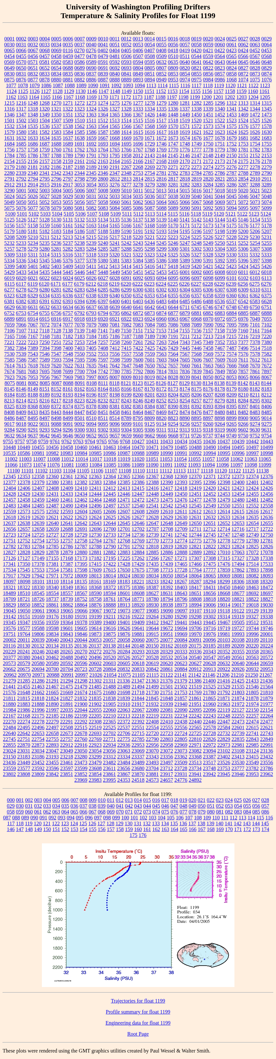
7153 (161, 330)
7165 (9, 336)
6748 (231, 307)
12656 (9, 529)
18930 (152, 605)
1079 (34, 85)
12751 (9, 540)
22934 (109, 745)
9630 (255, 430)
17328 (252, 558)
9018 (21, 424)
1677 (208, 138)
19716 (209, 628)
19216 (123, 616)
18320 (266, 581)
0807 (161, 68)
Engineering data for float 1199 (138, 1023)
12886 (166, 552)
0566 (243, 56)
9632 (9, 435)
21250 (251, 675)
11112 (166, 470)
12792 (138, 546)
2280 (9, 173)
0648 (266, 62)
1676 (196, 138)
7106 (10, 330)
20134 (52, 645)
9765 (101, 441)
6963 (173, 319)
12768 (123, 540)
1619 (185, 132)
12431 (52, 494)
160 (138, 829)
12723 (9, 535)
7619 (44, 365)
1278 (149, 103)
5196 (196, 231)
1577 (255, 126)
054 (238, 806)
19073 (124, 610)
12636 (266, 517)
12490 (66, 505)
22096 (209, 710)
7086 (173, 324)
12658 (37, 529)
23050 (80, 751)
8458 (114, 412)
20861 (166, 669)
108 (198, 817)
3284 (208, 184)
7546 (44, 354)
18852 (37, 605)
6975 (231, 319)
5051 (33, 202)
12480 (238, 500)
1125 (23, 91)
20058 (123, 640)
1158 (230, 91)
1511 (91, 120)
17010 (223, 552)
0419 (185, 50)
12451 (195, 494)
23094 (209, 751)
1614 (126, 132)
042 (129, 806)
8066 (255, 377)
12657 (23, 529)
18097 (9, 581)
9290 (21, 430)
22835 (238, 739)
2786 (220, 173)
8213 (9, 400)
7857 (243, 371)
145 (265, 823)
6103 (255, 278)
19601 (66, 628)
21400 (209, 681)
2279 (266, 167)
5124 (265, 214)
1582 (44, 132)
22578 (209, 727)
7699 (68, 371)
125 (83, 823)
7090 (208, 324)
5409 (68, 266)
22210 (109, 716)
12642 (80, 523)
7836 (185, 371)
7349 (208, 342)
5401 (33, 266)
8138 (219, 383)
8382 (126, 406)
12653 (238, 523)
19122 (237, 610)
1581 (33, 132)
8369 (44, 406)
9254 (173, 424)
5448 (103, 272)
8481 (231, 412)
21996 (37, 710)
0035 (68, 44)
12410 (80, 488)
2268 (138, 167)
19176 (52, 616)
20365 (266, 651)
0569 (9, 62)
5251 (231, 243)
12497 (109, 505)
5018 (220, 190)
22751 (23, 739)
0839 (103, 74)
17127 (23, 558)
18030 (138, 575)
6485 (185, 301)
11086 (124, 465)
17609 (95, 570)
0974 (185, 79)
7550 (79, 354)
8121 (126, 383)
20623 (180, 663)
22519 (95, 727)
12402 (266, 482)
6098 (208, 278)
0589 (91, 62)
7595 (79, 360)
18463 (252, 587)
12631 (195, 517)
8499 (68, 418)
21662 (37, 692)
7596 (91, 360)
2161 (79, 161)
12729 (80, 535)
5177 (255, 225)
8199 (126, 395)
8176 (208, 389)
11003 (25, 459)
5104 (57, 214)
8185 (21, 395)
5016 (196, 190)
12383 (95, 482)
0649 (9, 68)
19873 (95, 634)
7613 (266, 360)
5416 (149, 266)
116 (269, 817)
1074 (243, 79)
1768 (149, 149)
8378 (91, 406)
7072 (44, 324)
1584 (68, 132)
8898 (220, 418)
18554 (52, 593)
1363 (91, 114)
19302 (209, 616)
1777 (196, 149)
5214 (79, 237)
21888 (37, 704)
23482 (109, 762)
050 (202, 806)
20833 (138, 669)
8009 (126, 377)
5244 (149, 243)
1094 (139, 85)
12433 (66, 494)
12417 (166, 488)
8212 (266, 395)
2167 (149, 161)
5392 (220, 260)
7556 (114, 354)
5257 (9, 249)
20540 (195, 657)
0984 (208, 79)
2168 (161, 161)
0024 (220, 39)
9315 (196, 430)
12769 (138, 540)
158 (120, 829)
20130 (23, 645)
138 (201, 823)
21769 (195, 692)
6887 (255, 313)
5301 (185, 249)
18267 (180, 581)
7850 (231, 371)
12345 (9, 476)
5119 (207, 214)
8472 (173, 412)
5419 (185, 266)
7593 (56, 360)
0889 (126, 79)
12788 (95, 546)
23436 (9, 762)
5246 (173, 243)
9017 (9, 424)
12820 (180, 546)
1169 (91, 97)
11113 (179, 470)
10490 (209, 447)
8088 (68, 383)
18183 (123, 581)
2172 (208, 161)
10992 (195, 453)
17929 (23, 575)
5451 (138, 272)
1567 (138, 126)
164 (174, 829)
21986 (23, 710)
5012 (149, 190)
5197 (208, 231)
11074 (39, 465)
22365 (109, 721)
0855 (196, 74)
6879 (185, 313)
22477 (266, 721)
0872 (243, 74)
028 (265, 800)
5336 (21, 260)
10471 (152, 447)
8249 (149, 400)
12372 (223, 476)
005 (56, 800)
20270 (80, 651)
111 (225, 817)
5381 (114, 260)
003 (38, 800)
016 (156, 800)
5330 (231, 254)
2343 (68, 173)
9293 (44, 430)
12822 (209, 546)
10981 (37, 453)
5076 (21, 208)
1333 (138, 109)
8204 (173, 395)
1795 (114, 155)
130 (128, 823)
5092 (208, 208)
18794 (166, 599)
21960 (209, 704)
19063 (52, 610)
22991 (266, 745)
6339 (103, 295)
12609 (152, 511)
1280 (173, 103)
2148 (208, 155)
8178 (220, 389)
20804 (109, 669)
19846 (80, 634)
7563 (161, 354)
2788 (243, 173)
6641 (138, 307)
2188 (79, 167)
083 (238, 812)
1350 (56, 114)
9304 (126, 430)
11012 (67, 459)
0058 (196, 44)
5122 (242, 214)
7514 (255, 348)
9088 (56, 424)
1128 (57, 91)
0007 (79, 39)
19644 (152, 628)
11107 (111, 470)
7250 (44, 342)
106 (179, 817)
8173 (173, 389)
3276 (114, 184)
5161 (68, 225)
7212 (196, 336)
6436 (149, 301)
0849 (138, 74)
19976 (209, 634)
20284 (123, 651)
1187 (149, 97)
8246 (138, 400)
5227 (220, 237)
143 (247, 823)
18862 (66, 605)
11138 (262, 470)
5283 (79, 249)
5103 (45, 214)
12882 (109, 552)
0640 (185, 62)
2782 (173, 173)
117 (11, 823)
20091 (195, 640)
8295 (255, 400)
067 (92, 812)
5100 (10, 214)
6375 (266, 295)
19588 (37, 628)
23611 (109, 768)
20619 (152, 663)
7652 (161, 365)
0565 (231, 56)
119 (28, 823)
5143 (208, 219)
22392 (138, 721)
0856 (208, 74)
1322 (68, 109)
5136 (126, 219)
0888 (114, 79)
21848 (166, 698)
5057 (91, 202)
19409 (138, 622)
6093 (149, 278)
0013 (138, 39)
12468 (109, 500)
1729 (149, 144)
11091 (166, 465)
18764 (123, 599)
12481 (252, 500)
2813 (126, 179)
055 (247, 806)
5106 (80, 214)
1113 (151, 85)
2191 (114, 167)
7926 (21, 377)
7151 (137, 330)
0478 (91, 56)
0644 (231, 62)
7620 (56, 365)
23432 (266, 756)
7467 (220, 348)
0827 (243, 68)
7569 (208, 354)
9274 (255, 424)
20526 (123, 657)
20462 (52, 657)
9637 (33, 435)
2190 (103, 167)
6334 (44, 295)
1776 (185, 149)
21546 (252, 686)
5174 (220, 225)
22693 (95, 733)
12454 (238, 494)
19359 (52, 622)
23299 (95, 756)
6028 (114, 278)
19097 (181, 610)
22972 (209, 745)
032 (38, 806)
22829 (223, 739)
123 (65, 823)
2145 (173, 155)
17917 (9, 575)
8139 (231, 383)
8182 (255, 389)
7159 (231, 330)
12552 (252, 505)
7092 (220, 324)
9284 (9, 430)
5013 (161, 190)
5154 (255, 219)
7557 (126, 354)
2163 (103, 161)
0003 (33, 39)
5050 (21, 202)
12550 (223, 505)
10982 (52, 453)
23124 (252, 751)
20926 (238, 669)
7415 (126, 348)
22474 (252, 721)
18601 (123, 593)
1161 (264, 91)
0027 (243, 39)
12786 (66, 546)
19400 (109, 622)
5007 (91, 190)
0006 (68, 39)
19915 (152, 634)
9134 (161, 424)
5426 (266, 266)
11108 (125, 470)
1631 (9, 138)
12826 (266, 546)
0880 (56, 79)
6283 (79, 289)
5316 (68, 254)
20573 (9, 663)
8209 (231, 395)
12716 (238, 529)
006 (65, 800)
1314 (255, 103)
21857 (180, 698)
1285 (208, 103)
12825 (252, 546)
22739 (238, 733)
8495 (33, 418)
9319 (220, 430)
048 (183, 806)
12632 (209, 517)
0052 (126, 44)
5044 (220, 196)
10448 (9, 447)
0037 (79, 44)
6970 (208, 319)
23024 (9, 751)
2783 (185, 173)
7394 (44, 348)
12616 (252, 511)
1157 (218, 91)
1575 (231, 126)
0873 (255, 74)
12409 (66, 488)
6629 (9, 307)
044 (147, 806)
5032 (103, 196)
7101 (255, 324)
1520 (196, 120)
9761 (55, 441)
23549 (252, 762)
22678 (80, 733)
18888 (109, 605)
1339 (208, 109)
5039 (185, 196)
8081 (21, 383)
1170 (103, 97)
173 (256, 829)
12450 (180, 494)
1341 (231, 109)
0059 (208, 44)
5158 (33, 225)
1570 (173, 126)
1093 (128, 85)
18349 (66, 587)
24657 (166, 780)
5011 (138, 190)
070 (120, 812)
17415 (95, 564)
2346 (103, 173)
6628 (266, 301)
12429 (23, 494)
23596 (52, 768)
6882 (208, 313)
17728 (180, 570)
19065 (66, 610)
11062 (236, 459)
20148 (138, 645)
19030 (266, 605)
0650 (21, 68)
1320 (44, 109)
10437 (223, 441)
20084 (180, 640)
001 (20, 800)
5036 (149, 196)
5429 (9, 272)
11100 (13, 470)
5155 (266, 219)
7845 (208, 371)
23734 (195, 768)
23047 (52, 751)
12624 (95, 517)
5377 (79, 260)
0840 (114, 74)
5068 (208, 202)
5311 (33, 254)
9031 (44, 424)
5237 (68, 243)
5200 (243, 231)
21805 (252, 692)
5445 (68, 272)
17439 (166, 564)
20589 (52, 663)
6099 (220, 278)
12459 (37, 500)
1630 (266, 132)
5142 (196, 219)
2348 (126, 173)
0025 (231, 39)
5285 (103, 249)
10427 (138, 441)
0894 (149, 79)
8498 (56, 418)
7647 (126, 365)
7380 (266, 342)
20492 (80, 657)
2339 (21, 173)
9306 (149, 430)
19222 (138, 616)
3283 (196, 184)
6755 (44, 313)
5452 (149, 272)
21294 (66, 681)
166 (192, 829)
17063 (238, 552)
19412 (152, 622)
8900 (243, 418)
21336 (123, 681)
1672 (161, 138)
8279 (220, 400)
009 (92, 800)
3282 (185, 184)
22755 (52, 739)
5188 (103, 231)
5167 (138, 225)
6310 (255, 289)
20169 (180, 645)
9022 (33, 424)
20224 (266, 645)
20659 (266, 663)
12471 (123, 500)
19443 (195, 622)
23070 (152, 751)
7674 (9, 371)
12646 (138, 523)
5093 (220, 208)
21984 (9, 710)
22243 (209, 716)
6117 (21, 284)
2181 (33, 167)
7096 (243, 324)
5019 (231, 190)
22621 (266, 727)
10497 (252, 447)
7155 (184, 330)
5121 (230, 214)
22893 (52, 745)
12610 (166, 511)
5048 (266, 196)
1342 (243, 109)
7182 (68, 336)
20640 (238, 663)
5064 (161, 202)
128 (110, 823)
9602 (243, 430)
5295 (138, 249)
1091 (104, 85)
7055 (266, 319)
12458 (23, 500)
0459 (68, 56)
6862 (126, 313)
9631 (266, 430)
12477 (195, 500)
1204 (253, 97)
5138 (149, 219)
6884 (231, 313)
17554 (52, 570)
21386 (195, 681)
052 (220, 806)
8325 (9, 406)
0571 (33, 62)
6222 (137, 284)
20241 (23, 651)
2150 (231, 155)
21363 (152, 681)
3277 (126, 184)
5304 (220, 249)
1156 (207, 91)
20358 (252, 651)
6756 (56, 313)
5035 (138, 196)
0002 (21, 39)
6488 (208, 301)
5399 (9, 266)
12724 (23, 535)
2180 (21, 167)
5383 (126, 260)
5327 (196, 254)
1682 (255, 138)
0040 (91, 44)
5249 (208, 243)
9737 (208, 435)
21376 (166, 681)
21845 (152, 698)
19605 (80, 628)
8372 (56, 406)
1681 (243, 138)
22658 (52, 733)
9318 (208, 430)
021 (202, 800)
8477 (208, 412)
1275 (114, 103)
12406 (23, 488)
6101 (231, 278)
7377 (243, 342)
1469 (243, 114)
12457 (9, 500)
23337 (138, 756)
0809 (173, 68)
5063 (149, 202)
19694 (180, 628)
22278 (37, 721)
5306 (243, 249)
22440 (195, 721)
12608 (138, 511)
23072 (166, 751)
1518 (173, 120)
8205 (185, 395)
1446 (161, 114)
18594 (109, 593)
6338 (91, 295)
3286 (231, 184)
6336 (68, 295)
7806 (149, 371)
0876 (21, 79)
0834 (56, 74)
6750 (255, 307)
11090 (152, 465)
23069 (138, 751)
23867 (123, 774)
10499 (266, 447)
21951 (195, 704)
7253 (79, 342)
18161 (94, 581)
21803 (238, 692)
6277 (9, 289)
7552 (91, 354)
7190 (161, 336)
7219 (255, 336)
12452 (209, 494)
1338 (196, 109)
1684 (9, 144)
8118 (114, 383)
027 (256, 800)
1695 (126, 144)
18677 (238, 593)
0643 (220, 62)
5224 (185, 237)
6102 (243, 278)
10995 (223, 453)
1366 (126, 114)
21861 (195, 698)
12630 (180, 517)
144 (256, 823)
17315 (223, 558)
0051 (114, 44)
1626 (255, 132)
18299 (223, 581)
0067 (33, 50)
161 (147, 829)
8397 (243, 406)
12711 (195, 529)
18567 (80, 593)
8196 (91, 395)
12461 (66, 500)
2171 (196, 161)
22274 (23, 721)
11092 (180, 465)
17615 (109, 570)
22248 (223, 716)
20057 (109, 640)
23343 (152, 756)
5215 (91, 237)
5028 (56, 196)
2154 (9, 161)
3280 (161, 184)
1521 (208, 120)
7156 (196, 330)
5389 (185, 260)
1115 (174, 85)
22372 (123, 721)
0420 (196, 50)
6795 (114, 313)
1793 (103, 155)
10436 (209, 441)
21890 (52, 704)
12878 (52, 552)
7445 (185, 348)
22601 (238, 727)
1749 (196, 144)
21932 (152, 704)
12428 (9, 494)
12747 (223, 535)
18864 (80, 605)
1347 (21, 114)
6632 (44, 307)
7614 (9, 365)
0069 (56, 50)
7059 (9, 324)
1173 (137, 97)
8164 (103, 389)
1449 (185, 114)
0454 (9, 56)
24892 (195, 780)
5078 (44, 208)
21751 (166, 692)
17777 (209, 570)
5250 (220, 243)
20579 (23, 663)
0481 (114, 56)
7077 (68, 324)
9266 (243, 424)
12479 (223, 500)
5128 (44, 219)
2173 (220, 161)
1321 (56, 109)
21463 (37, 686)
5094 (231, 208)
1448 (173, 114)
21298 (80, 681)
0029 (266, 39)
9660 (138, 435)
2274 (208, 167)
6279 (33, 289)
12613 (209, 511)
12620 (37, 517)
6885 (243, 313)
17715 (166, 570)
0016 (173, 39)
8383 (138, 406)
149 (38, 829)
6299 (126, 289)
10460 (80, 447)
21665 (52, 692)
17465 (180, 564)
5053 (56, 202)
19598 (52, 628)
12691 (80, 529)
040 (111, 806)
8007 (114, 377)
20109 (252, 640)
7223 (33, 342)
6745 (196, 307)
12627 (138, 517)
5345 (44, 260)
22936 (123, 745)
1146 (92, 91)
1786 (33, 155)
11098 (251, 465)
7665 (220, 365)
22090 (180, 710)
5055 (68, 202)
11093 (194, 465)
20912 (195, 669)
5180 (21, 231)
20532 (166, 657)
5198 (220, 231)
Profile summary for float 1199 (138, 1012)
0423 (231, 50)
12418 (180, 488)
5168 (149, 225)
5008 (103, 190)
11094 (208, 465)
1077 (11, 85)
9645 (56, 435)
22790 (152, 739)
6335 (56, 295)
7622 (68, 365)
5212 (56, 237)
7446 (196, 348)
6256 (243, 284)
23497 (166, 762)
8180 (243, 389)
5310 (21, 254)
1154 (184, 91)
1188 (160, 97)
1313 (243, 103)
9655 (103, 435)
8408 (9, 412)
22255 (238, 716)
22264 (266, 716)
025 (238, 800)
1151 (149, 91)
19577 (23, 628)
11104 (69, 470)
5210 (33, 237)
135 (174, 823)
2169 (173, 161)
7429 (173, 348)
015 (147, 800)
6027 (103, 278)
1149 (126, 91)
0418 (173, 50)
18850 (23, 605)
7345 (196, 342)
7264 (173, 342)
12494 (80, 505)
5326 (185, 254)
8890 (185, 418)
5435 (44, 272)
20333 (180, 651)
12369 (180, 476)
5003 (44, 190)
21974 (252, 704)
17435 (152, 564)
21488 (109, 686)
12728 (66, 535)
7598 (114, 360)
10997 (252, 453)
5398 (266, 260)
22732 (223, 733)
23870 (138, 774)
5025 (21, 196)
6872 (138, 313)
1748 (185, 144)
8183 (266, 389)
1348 (33, 114)
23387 (209, 756)
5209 (21, 237)
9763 (78, 441)
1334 (149, 109)
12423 (238, 488)
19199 (95, 616)
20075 (152, 640)
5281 (56, 249)
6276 (266, 284)
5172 (196, 225)
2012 (138, 155)
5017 (208, 190)
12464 (95, 500)
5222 (161, 237)
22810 (195, 739)
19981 (223, 634)
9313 (185, 430)
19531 (266, 622)
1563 (91, 126)
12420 (209, 488)
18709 (9, 599)
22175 (37, 716)
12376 (266, 476)
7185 (103, 336)
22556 (180, 727)
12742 (180, 535)
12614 (223, 511)
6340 (114, 295)
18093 (266, 575)
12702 (138, 529)
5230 (255, 237)
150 (47, 829)
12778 (223, 540)
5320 (114, 254)
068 (102, 812)
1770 (173, 149)
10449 (23, 447)
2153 (266, 155)
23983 (95, 780)
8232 (103, 400)
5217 (114, 237)
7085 (161, 324)
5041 (208, 196)
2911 (266, 179)
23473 (80, 762)
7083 (138, 324)
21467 (52, 686)
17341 (9, 564)
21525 (209, 686)
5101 (22, 214)
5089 (173, 208)
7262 (149, 342)
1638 (79, 138)
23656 (123, 768)
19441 (180, 622)
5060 (114, 202)
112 (233, 817)
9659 (126, 435)
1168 (80, 97)
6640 (126, 307)
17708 (152, 570)
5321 (126, 254)
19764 (23, 634)
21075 (124, 675)
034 (56, 806)
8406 (266, 406)
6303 (173, 289)
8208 (220, 395)
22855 (9, 745)
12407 (37, 488)
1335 (161, 109)
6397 (103, 301)
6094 (161, 278)
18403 (180, 587)
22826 (209, 739)
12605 (95, 511)
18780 (152, 599)
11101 (27, 470)
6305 (196, 289)
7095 (231, 324)
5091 (196, 208)
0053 (138, 44)
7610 (231, 360)
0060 (220, 44)
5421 (208, 266)
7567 (185, 354)
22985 (252, 745)
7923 (9, 377)
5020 (243, 190)
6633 (56, 307)
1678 (220, 138)
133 (156, 823)
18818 (209, 599)
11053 (166, 459)
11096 (222, 465)
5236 (56, 243)
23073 (180, 751)
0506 (126, 56)
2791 (9, 179)
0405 (126, 50)
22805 (180, 739)
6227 (196, 284)
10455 (37, 447)
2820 (208, 179)
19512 (252, 622)
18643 (180, 593)
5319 (103, 254)
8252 (161, 400)
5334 (9, 260)
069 (111, 812)
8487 (21, 418)
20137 (95, 645)
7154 (173, 330)
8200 (138, 395)
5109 (115, 214)
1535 (33, 126)
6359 (220, 295)
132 (147, 823)
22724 (180, 733)
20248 (52, 651)
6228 (208, 284)
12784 (37, 546)
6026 (91, 278)
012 (120, 800)
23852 (80, 774)
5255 (266, 243)
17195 (109, 558)
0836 (79, 74)
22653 (37, 733)
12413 (123, 488)
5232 (9, 243)
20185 (209, 645)
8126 (161, 383)
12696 (95, 529)
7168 (44, 336)
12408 (52, 488)
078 (192, 812)
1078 (23, 85)
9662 (149, 435)
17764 (195, 570)
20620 (166, 663)
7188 (138, 336)
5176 (243, 225)
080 (211, 812)
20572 (266, 657)
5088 (161, 208)
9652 (91, 435)
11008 (53, 459)
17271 (180, 558)
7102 (266, 324)
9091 (68, 424)
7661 (196, 365)
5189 (114, 231)
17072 (252, 552)
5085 (126, 208)
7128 (56, 330)
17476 (223, 564)
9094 (91, 424)
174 (265, 829)
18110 (52, 581)
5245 (161, 243)
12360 (52, 476)
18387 (152, 587)
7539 (21, 354)
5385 (149, 260)
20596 (80, 663)
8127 (173, 383)
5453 (161, 272)
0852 (161, 74)
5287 (114, 249)
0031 (21, 44)
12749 (252, 535)
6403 (138, 301)
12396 (209, 482)
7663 (208, 365)
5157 (21, 225)
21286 (37, 681)
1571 (185, 126)
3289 (266, 184)
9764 (90, 441)
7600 (138, 360)
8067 (266, 377)
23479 (95, 762)
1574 (220, 126)
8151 (44, 389)
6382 (21, 301)
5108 (104, 214)
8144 (266, 383)
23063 (123, 751)
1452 (220, 114)
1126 (35, 91)
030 (20, 806)
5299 (161, 249)
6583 (255, 301)
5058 (103, 202)
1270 (56, 103)
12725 (37, 535)
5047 (255, 196)
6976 (243, 319)
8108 (91, 383)
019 (183, 800)
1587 (103, 132)
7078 (79, 324)
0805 (149, 68)
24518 (138, 780)
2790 (266, 173)
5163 (91, 225)
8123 (137, 383)
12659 (52, 529)
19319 (238, 616)
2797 (68, 179)
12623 (80, 517)
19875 (109, 634)
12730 (95, 535)
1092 (116, 85)
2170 (185, 161)
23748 (209, 768)
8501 (79, 418)
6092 (138, 278)
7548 (68, 354)
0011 (114, 39)
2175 (243, 161)
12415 (138, 488)
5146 (243, 219)
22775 (123, 739)
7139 (79, 330)
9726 (196, 435)
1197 (172, 97)
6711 (185, 307)
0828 (255, 68)
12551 (238, 505)
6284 (91, 289)
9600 (231, 430)
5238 (79, 243)
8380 (103, 406)
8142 (243, 383)
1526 (266, 120)
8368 (33, 406)
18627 (152, 593)
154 (83, 829)
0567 (255, 56)
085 (256, 812)
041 (120, 806)
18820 (223, 599)
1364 (103, 114)
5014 (173, 190)
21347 (138, 681)
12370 (195, 476)
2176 (255, 161)
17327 (238, 558)
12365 (123, 476)
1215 (9, 103)
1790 (79, 155)
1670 (138, 138)
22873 (37, 745)
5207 (266, 231)
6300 (138, 289)
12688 (66, 529)
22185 (52, 716)
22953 (138, 745)
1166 (57, 97)
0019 (196, 39)
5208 (9, 237)
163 (165, 829)
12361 (66, 476)
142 (238, 823)
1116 (185, 85)
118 (19, 823)
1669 (126, 138)
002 (29, 800)
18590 (95, 593)
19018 (252, 605)
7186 (114, 336)
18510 (23, 593)
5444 (56, 272)
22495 (23, 727)
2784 (196, 173)
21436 (266, 681)
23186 (37, 756)
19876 (123, 634)
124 (74, 823)
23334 (123, 756)
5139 (161, 219)
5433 (21, 272)
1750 (208, 144)
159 (129, 829)
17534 (9, 570)
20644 (252, 663)
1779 (220, 149)
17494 (238, 564)
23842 (52, 774)
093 (61, 817)
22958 (166, 745)
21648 (23, 692)
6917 (68, 319)
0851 (149, 74)
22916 (80, 745)
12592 (52, 511)
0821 (196, 68)
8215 (33, 400)
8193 (68, 395)
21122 (166, 675)
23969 (80, 780)
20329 (166, 651)
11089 (138, 465)
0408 (161, 50)
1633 (33, 138)
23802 (9, 774)
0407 (149, 50)
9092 (79, 424)
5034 (126, 196)
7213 (208, 336)
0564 (220, 56)
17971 (52, 575)
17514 (252, 564)
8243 (126, 400)
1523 (231, 120)
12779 (238, 540)
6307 (220, 289)
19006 (209, 605)
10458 (66, 447)
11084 (95, 465)
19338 (266, 616)
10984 (80, 453)
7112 (33, 330)
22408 (152, 721)
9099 (126, 424)
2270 (161, 167)
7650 (149, 365)
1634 (44, 138)
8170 (149, 389)
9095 (103, 424)
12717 (252, 529)
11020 (138, 459)
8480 (220, 412)
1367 (138, 114)
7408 (103, 348)
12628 (152, 517)
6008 (220, 272)
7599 (126, 360)
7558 (138, 354)
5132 (79, 219)
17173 (80, 558)
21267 (265, 675)
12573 (23, 511)
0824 (231, 68)
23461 (66, 762)
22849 (266, 739)
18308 (251, 581)
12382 (80, 482)
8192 (56, 395)
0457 (44, 56)
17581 (66, 570)
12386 (138, 482)
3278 (138, 184)
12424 (252, 488)
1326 (103, 109)
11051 (152, 459)
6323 (9, 295)
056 (256, 806)
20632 (223, 663)
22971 (195, 745)
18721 (23, 599)
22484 (9, 727)
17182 (95, 558)
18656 (209, 593)
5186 (79, 231)
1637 (68, 138)
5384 (138, 260)
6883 (220, 313)
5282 (68, 249)
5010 (126, 190)
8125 (149, 383)
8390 (173, 406)
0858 (231, 74)
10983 (66, 453)
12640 (52, 523)
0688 (68, 68)
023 (220, 800)
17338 (266, 558)
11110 (138, 470)
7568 (196, 354)
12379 (37, 482)
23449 (23, 762)
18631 (166, 593)
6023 (56, 278)
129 (119, 823)
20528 (152, 657)
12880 (80, 552)
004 (47, 800)
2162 (91, 161)
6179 (79, 284)
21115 (152, 675)
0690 (91, 68)
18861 (52, 605)
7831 (173, 371)
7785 (126, 371)
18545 (37, 593)
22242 (195, 716)
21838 (109, 698)
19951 (166, 634)
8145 (9, 389)
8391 (185, 406)
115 (260, 817)
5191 (138, 231)
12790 (109, 546)
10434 (180, 441)
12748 (238, 535)
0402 (103, 50)
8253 (173, 400)
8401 (255, 406)
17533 (266, 564)
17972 (66, 575)
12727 (52, 535)
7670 (255, 365)
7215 (231, 336)
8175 (196, 389)
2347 (114, 173)
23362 (180, 756)
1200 (206, 97)
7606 (196, 360)
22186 (66, 716)
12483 (9, 505)
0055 (161, 44)
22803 (166, 739)
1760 (56, 149)
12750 (266, 535)
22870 (23, 745)
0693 (126, 68)
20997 (81, 675)
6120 (44, 284)
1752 (231, 144)
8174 (185, 389)
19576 (9, 628)
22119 (223, 710)
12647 (152, 523)
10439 (238, 441)
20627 (195, 663)
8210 (243, 395)
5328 (208, 254)
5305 (231, 249)
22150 (252, 710)
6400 (114, 301)
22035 (66, 710)
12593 (66, 511)
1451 (208, 114)
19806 (37, 634)
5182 (44, 231)
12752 (23, 540)
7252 (68, 342)
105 (170, 817)
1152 (161, 91)
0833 (44, 74)
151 (56, 829)
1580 (21, 132)
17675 (138, 570)
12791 (123, 546)
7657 (173, 365)
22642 (23, 733)
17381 (52, 564)
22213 (123, 716)
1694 (114, 144)
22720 (152, 733)
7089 (196, 324)
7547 (56, 354)
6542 (243, 301)
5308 (266, 249)
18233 (151, 581)
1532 (9, 126)
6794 (103, 313)
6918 (79, 319)
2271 (173, 167)
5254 (255, 243)
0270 (79, 50)
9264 (220, 424)
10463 (109, 447)
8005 (103, 377)
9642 (44, 435)
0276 (91, 50)
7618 (33, 365)
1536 (44, 126)
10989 (152, 453)
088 (16, 817)
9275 (266, 424)
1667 (103, 138)
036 (74, 806)
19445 (209, 622)
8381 (114, 406)
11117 (193, 470)
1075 (255, 79)
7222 (21, 342)
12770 (152, 540)
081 (220, 812)
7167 (33, 336)
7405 (91, 348)
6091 (126, 278)
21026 (95, 675)
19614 (95, 628)
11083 (81, 465)
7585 (9, 360)
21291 (52, 681)
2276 (231, 167)
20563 (252, 657)
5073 (255, 202)
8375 (79, 406)
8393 (208, 406)
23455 (52, 762)
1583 (56, 132)
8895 (196, 418)
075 (165, 812)
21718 (138, 692)
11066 (11, 465)
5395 (231, 260)
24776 (180, 780)
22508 (66, 727)
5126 (21, 219)
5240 (103, 243)
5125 (9, 219)
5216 (103, 237)
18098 (24, 581)
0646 (255, 62)
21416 (223, 681)
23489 (138, 762)
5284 (91, 249)
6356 (185, 295)
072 (138, 812)
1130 (80, 91)
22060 (109, 710)
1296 (220, 103)
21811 (9, 698)
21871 (223, 698)
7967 (56, 377)
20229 (9, 651)
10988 (138, 453)
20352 (223, 651)
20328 (152, 651)
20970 (24, 675)
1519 (185, 120)
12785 (52, 546)
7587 (33, 360)
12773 (166, 540)
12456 (266, 494)
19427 (166, 622)
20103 (223, 640)
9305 (138, 430)
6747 (220, 307)
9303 (114, 430)
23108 (238, 751)
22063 (123, 710)
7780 (114, 371)
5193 (161, 231)
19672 (166, 628)
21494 (138, 686)
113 (242, 817)
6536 (220, 301)
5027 (44, 196)
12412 (109, 488)
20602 (95, 663)
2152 (255, 155)
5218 (126, 237)
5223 (173, 237)
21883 (23, 704)
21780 (209, 692)
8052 (220, 377)
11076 (53, 465)
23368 (195, 756)
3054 (91, 184)
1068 (231, 79)
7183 (79, 336)
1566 (126, 126)
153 (74, 829)
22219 (152, 716)
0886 (91, 79)
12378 (23, 482)
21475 (66, 686)
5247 (185, 243)
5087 (149, 208)
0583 (68, 62)
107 (189, 817)
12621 (52, 517)
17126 (9, 558)
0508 (149, 56)
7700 (79, 371)
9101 (138, 424)
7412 (114, 348)
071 (129, 812)
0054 (149, 44)
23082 (195, 751)
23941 (195, 774)
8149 (33, 389)
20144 (123, 645)
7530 (9, 354)
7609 (220, 360)
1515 (138, 120)
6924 (149, 319)
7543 (33, 354)
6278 (21, 289)
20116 (9, 645)
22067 (138, 710)
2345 (91, 173)
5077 (33, 208)
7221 (9, 342)
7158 (219, 330)
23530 (238, 762)
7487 (231, 348)
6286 (114, 289)
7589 (44, 360)
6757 (68, 313)
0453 (266, 50)
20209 (238, 645)
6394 (79, 301)
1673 (173, 138)
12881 (95, 552)
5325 (173, 254)
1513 (114, 120)
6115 (10, 284)
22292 (80, 721)
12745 (209, 535)
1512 (103, 120)
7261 (138, 342)
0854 (185, 74)
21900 (80, 704)
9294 (56, 430)
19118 (223, 610)
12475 (166, 500)
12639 (37, 523)
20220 (252, 645)
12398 (223, 482)
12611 (180, 511)
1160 (253, 91)
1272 (79, 103)
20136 (80, 645)
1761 (68, 149)
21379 (180, 681)
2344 (79, 173)
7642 (114, 365)
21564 (266, 686)
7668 (243, 365)
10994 (209, 453)
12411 (95, 488)
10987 (123, 453)
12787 (80, 546)
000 (11, 800)
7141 (102, 330)
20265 (66, 651)
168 (211, 829)
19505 (238, 622)
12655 (266, 523)
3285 (220, 184)
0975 (196, 79)
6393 (68, 301)
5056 (79, 202)
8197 (103, 395)
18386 (138, 587)
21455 (23, 686)
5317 (79, 254)
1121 (242, 85)
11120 (220, 470)
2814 (138, 179)
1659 (91, 138)
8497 (44, 418)
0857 (220, 74)
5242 (126, 243)
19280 (166, 616)
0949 (161, 79)
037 (83, 806)
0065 (9, 50)
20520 (109, 657)
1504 (44, 120)
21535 (238, 686)
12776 (209, 540)
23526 (223, 762)
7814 (161, 371)
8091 (80, 383)
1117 (197, 85)
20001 (266, 634)
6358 (208, 295)
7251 (56, 342)
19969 (180, 634)
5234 (33, 243)
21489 (123, 686)
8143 (254, 383)
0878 (44, 79)
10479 (166, 447)
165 (183, 829)
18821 (238, 599)
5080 (68, 208)
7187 (126, 336)
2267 (126, 167)
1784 (9, 155)
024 (229, 800)
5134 (103, 219)
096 (89, 817)
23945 (223, 774)
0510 (173, 56)
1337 (185, 109)
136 (183, 823)
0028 (255, 39)
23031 (23, 751)
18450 (223, 587)
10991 (180, 453)
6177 (67, 284)
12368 (166, 476)
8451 (103, 412)
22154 (266, 710)
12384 (109, 482)
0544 (196, 56)
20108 (238, 640)
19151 (23, 616)
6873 (149, 313)
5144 (220, 219)
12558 (266, 505)
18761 (109, 599)
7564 (173, 354)
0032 (33, 44)
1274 (103, 103)
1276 (126, 103)
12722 (266, 529)
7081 (114, 324)
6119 (33, 284)
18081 (238, 575)
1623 (220, 132)
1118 (208, 85)
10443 (266, 441)
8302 (266, 400)
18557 (66, 593)
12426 (266, 488)
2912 (9, 184)
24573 (152, 780)
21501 (166, 686)
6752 (9, 313)
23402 (223, 756)
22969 (180, 745)
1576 (243, 126)
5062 (138, 202)
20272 (95, 651)
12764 (95, 540)
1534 (21, 126)
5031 (91, 196)
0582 (56, 62)
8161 (68, 389)
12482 (266, 500)
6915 (44, 319)
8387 (161, 406)
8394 (220, 406)
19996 (252, 634)
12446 (123, 494)
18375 (123, 587)
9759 (43, 441)
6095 (173, 278)
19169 (37, 616)
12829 (37, 552)
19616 (109, 628)
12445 (109, 494)
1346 (9, 114)
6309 (243, 289)
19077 (138, 610)
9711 (185, 435)
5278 (21, 249)
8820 (161, 418)
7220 (266, 336)
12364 (109, 476)
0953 (173, 79)
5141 (185, 219)
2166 (138, 161)
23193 (52, 756)
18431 (209, 587)
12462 (80, 500)
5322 (138, 254)
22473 (238, 721)
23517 (209, 762)
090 (34, 817)
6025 (79, 278)
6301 (149, 289)
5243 (138, 243)
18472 (266, 587)
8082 (33, 383)
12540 (138, 505)
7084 (149, 324)
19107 (195, 610)
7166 (21, 336)
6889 (9, 319)
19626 (123, 628)
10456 (52, 447)
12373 (238, 476)
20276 (109, 651)
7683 (33, 371)
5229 (243, 237)
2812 (114, 179)
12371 (209, 476)
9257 (196, 424)
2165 (126, 161)
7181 (56, 336)
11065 (264, 459)
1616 (149, 132)
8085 (45, 383)
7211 (185, 336)
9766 (113, 441)
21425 (238, 681)
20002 (9, 640)
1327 (114, 109)
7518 (266, 348)
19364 (66, 622)
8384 (149, 406)
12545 (195, 505)
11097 (236, 465)
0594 (138, 62)
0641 (196, 62)
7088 (185, 324)
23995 (109, 780)
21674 (80, 692)
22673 (66, 733)
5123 (254, 214)
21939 (166, 704)
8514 (114, 418)
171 (238, 829)
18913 (123, 605)
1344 (255, 109)
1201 (218, 97)
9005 (255, 418)
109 (207, 817)
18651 (195, 593)
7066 (21, 324)
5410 (79, 266)
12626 (123, 517)
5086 (138, 208)
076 (174, 812)
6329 (33, 295)
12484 (23, 505)
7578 (255, 354)
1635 (56, 138)
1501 (9, 120)
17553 (37, 570)
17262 (138, 558)
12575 (37, 511)
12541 (152, 505)
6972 (220, 319)
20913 (209, 669)
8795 (138, 418)
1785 (21, 155)
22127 (238, 710)
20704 (66, 669)
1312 (231, 103)
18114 (66, 581)
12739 (152, 535)
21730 (152, 692)
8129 (184, 383)
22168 (23, 716)
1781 (243, 149)
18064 (195, 575)
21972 (238, 704)
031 (29, 806)
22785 (138, 739)
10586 (23, 453)
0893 (138, 79)
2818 (185, 179)
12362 (80, 476)
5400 (21, 266)
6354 (161, 295)
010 (102, 800)
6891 (21, 319)
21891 (66, 704)
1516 (149, 120)
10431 (152, 441)
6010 (231, 272)
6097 (196, 278)
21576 (9, 692)
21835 (95, 698)
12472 (138, 500)
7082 (126, 324)
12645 (123, 523)
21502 (180, 686)
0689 (79, 68)
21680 (109, 692)
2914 (33, 184)
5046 (243, 196)
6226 (184, 284)
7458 (208, 348)
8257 (196, 400)
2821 (220, 179)
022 (211, 800)
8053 (231, 377)
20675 (23, 669)
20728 (95, 669)
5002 (33, 190)
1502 (21, 120)
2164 (114, 161)
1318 (33, 109)
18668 (223, 593)
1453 (231, 114)
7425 (149, 348)
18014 (109, 575)
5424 (243, 266)
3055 (103, 184)
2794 (33, 179)
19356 (37, 622)
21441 (9, 686)
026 (247, 800)
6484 (173, 301)
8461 (126, 412)
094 (70, 817)
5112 (138, 214)
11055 (194, 459)
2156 (33, 161)
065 (74, 812)
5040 (196, 196)
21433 (252, 681)
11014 (81, 459)
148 (29, 829)
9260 (208, 424)
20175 (195, 645)
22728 (209, 733)
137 (192, 823)
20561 (238, 657)
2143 (149, 155)
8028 (173, 377)
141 (228, 823)
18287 (194, 581)
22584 (223, 727)
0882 (79, 79)
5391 (208, 260)
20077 (166, 640)
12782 (9, 546)
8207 (208, 395)
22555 (166, 727)
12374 (252, 476)
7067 (33, 324)
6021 (33, 278)
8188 (33, 395)
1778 (208, 149)
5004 (56, 190)
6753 (21, 313)
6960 (161, 319)
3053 (79, 184)
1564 (103, 126)
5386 (161, 260)
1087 (58, 85)
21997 (52, 710)
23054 (95, 751)
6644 (173, 307)
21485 (95, 686)
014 (138, 800)
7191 (173, 336)
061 (38, 812)
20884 (180, 669)
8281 (231, 400)
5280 (44, 249)
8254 (185, 400)
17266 (152, 558)
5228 (231, 237)
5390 (196, 260)
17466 (195, 564)
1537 (56, 126)
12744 (195, 535)
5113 (150, 214)
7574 (231, 354)
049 (192, 806)
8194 (79, 395)
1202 (230, 97)
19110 (209, 610)
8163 (91, 389)
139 (210, 823)
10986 (109, 453)
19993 (238, 634)
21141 (180, 675)
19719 (223, 628)
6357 (196, 295)
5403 (56, 266)
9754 (266, 435)
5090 (185, 208)
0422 (220, 50)
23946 (238, 774)
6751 (266, 307)
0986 (220, 79)
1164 (34, 97)
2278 (255, 167)
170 (229, 829)
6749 (243, 307)
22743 (266, 733)
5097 (255, 208)
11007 (39, 459)
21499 (152, 686)
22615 (252, 727)
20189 (223, 645)
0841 (126, 74)
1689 (68, 144)
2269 (149, 167)
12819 (166, 546)
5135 (114, 219)
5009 (114, 190)
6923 (138, 319)
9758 (31, 441)
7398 (56, 348)
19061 (38, 610)
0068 (44, 50)
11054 (180, 459)
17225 (123, 558)
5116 (184, 214)
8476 (196, 412)
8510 (91, 418)
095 (79, 817)
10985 (95, 453)
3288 (255, 184)
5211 (44, 237)
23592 (37, 768)
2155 (21, 161)
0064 (266, 44)
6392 (56, 301)
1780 (231, 149)
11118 (207, 470)
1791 (91, 155)
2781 (161, 173)
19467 (223, 622)
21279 (9, 681)
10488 (195, 447)
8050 (208, 377)
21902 (95, 704)
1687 (44, 144)
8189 (44, 395)
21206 (223, 675)
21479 (80, 686)
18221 (137, 581)
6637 (91, 307)
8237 (114, 400)
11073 (25, 465)
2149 (220, 155)
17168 (66, 558)
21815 (23, 698)
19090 (166, 610)
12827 (9, 552)
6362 (255, 295)
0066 (21, 50)
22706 (123, 733)
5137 (138, 219)
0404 (114, 50)
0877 (33, 79)
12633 (223, 517)
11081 (67, 465)
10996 (238, 453)
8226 (91, 400)
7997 (91, 377)
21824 (52, 698)
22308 (95, 721)
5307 (255, 249)
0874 (266, 74)
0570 (21, 62)
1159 (241, 91)
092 (52, 817)
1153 (173, 91)
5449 (114, 272)
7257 (103, 342)
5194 (173, 231)
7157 (208, 330)
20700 (52, 669)
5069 (220, 202)
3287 (243, 184)
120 (38, 823)
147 (20, 829)
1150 (138, 91)
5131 (68, 219)
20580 (37, 663)
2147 (196, 155)
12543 (180, 505)
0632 (161, 62)
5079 (56, 208)
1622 (208, 132)
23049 (66, 751)
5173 (208, 225)
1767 (138, 149)
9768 (125, 441)
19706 (195, 628)
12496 (95, 505)
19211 (109, 616)
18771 (138, 599)
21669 (66, 692)
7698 (56, 371)
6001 (185, 272)
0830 (9, 74)
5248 (196, 243)
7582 (266, 354)
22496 (37, 727)
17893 (252, 570)
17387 (66, 564)
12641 (66, 523)
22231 (166, 716)
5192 (149, 231)
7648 (138, 365)
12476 (180, 500)
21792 (223, 692)
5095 (243, 208)
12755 (52, 540)
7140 (91, 330)
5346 (56, 260)
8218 (68, 400)
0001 (9, 39)
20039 (37, 640)
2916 (56, 184)
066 (83, 812)
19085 (152, 610)
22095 (195, 710)
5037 (161, 196)
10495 (238, 447)
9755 (8, 441)
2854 (243, 179)
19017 (238, 605)
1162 (11, 97)
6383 (33, 301)
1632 (21, 138)
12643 (95, 523)
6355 (173, 295)
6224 (161, 284)
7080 (103, 324)
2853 (231, 179)
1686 (33, 144)
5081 (79, 208)
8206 (196, 395)
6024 (68, 278)
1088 (69, 85)
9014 (266, 418)
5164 (103, 225)
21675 (95, 692)
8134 (208, 383)
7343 (185, 342)
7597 (103, 360)
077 (183, 812)
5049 (9, 202)
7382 (9, 348)
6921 (114, 319)
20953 (266, 669)
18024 (123, 575)
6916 (56, 319)
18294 (209, 581)
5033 (114, 196)
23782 (252, 768)
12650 (195, 523)
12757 (66, 540)
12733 (109, 535)
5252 (243, 243)
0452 (255, 50)
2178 (266, 161)
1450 (196, 114)
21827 (66, 698)
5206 (255, 231)
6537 (231, 301)
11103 (55, 470)
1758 (33, 149)
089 (25, 817)
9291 (33, 430)
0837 (91, 74)
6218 (102, 284)
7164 (266, 330)
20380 (23, 657)
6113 (266, 278)
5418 (173, 266)
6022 (44, 278)
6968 (196, 319)
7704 (91, 371)
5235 (44, 243)
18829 (9, 605)
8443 (56, 412)
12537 (123, 505)
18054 (180, 575)
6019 (9, 278)
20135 (66, 645)
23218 (66, 756)
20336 (195, 651)
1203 (241, 97)
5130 (56, 219)
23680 (138, 768)
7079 (91, 324)
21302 (95, 681)
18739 (66, 599)
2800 (103, 179)
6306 (208, 289)
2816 (161, 179)
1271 (68, 103)
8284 (243, 400)
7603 (161, 360)
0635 (173, 62)
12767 (109, 540)
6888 (266, 313)
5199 (231, 231)
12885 (152, 552)
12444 (95, 494)
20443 (37, 657)
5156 (9, 225)
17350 (23, 564)
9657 (114, 435)
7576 (243, 354)
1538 (68, 126)
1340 (220, 109)
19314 (223, 616)
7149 (114, 330)
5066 (185, 202)
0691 (103, 68)
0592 (114, 62)
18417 (195, 587)
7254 (91, 342)
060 (29, 812)
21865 (209, 698)
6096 (185, 278)
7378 (255, 342)
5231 (266, 237)
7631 (79, 365)
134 (165, 823)
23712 (166, 768)
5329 (220, 254)
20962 (10, 675)
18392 (166, 587)
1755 (266, 144)
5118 (196, 214)
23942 (209, 774)
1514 (126, 120)
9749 (231, 435)
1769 (161, 149)
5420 (196, 266)
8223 (79, 400)
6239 (231, 284)
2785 (208, 173)
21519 (195, 686)
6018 (266, 272)
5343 (33, 260)
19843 (66, 634)
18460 (238, 587)
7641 (103, 365)
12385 (123, 482)
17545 (23, 570)
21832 (80, 698)
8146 (21, 389)
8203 (161, 395)
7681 (21, 371)
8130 (196, 383)
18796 (180, 599)
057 (265, 806)
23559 (9, 768)
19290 (180, 616)
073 (147, 812)
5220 (138, 237)
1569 (161, 126)
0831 (21, 74)
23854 (95, 774)
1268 (44, 103)
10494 (223, 447)
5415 (138, 266)
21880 (9, 704)
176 (142, 835)
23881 (152, 774)
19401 (123, 622)
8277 (208, 400)
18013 (95, 575)
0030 (9, 44)
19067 (95, 610)
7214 (220, 336)
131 (138, 823)
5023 (266, 190)
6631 (33, 307)
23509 (180, 762)
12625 (109, 517)
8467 (149, 412)
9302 (103, 430)
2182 (44, 167)
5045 (231, 196)
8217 (56, 400)
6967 (185, 319)
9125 (149, 424)
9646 (68, 435)
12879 (66, 552)
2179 (9, 167)
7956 (44, 377)
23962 (266, 774)
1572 (196, 126)
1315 (266, 103)
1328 (126, 109)
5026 (33, 196)
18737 (52, 599)
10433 (166, 441)
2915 (44, 184)
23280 (80, 756)
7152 (149, 330)
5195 (185, 231)
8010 (138, 377)
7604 (173, 360)
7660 (185, 365)
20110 (266, 640)
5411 (91, 266)
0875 (9, 79)
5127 (33, 219)
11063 (251, 459)
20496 (95, 657)
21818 (37, 698)
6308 (231, 289)
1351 (68, 114)
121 (47, 823)
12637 (9, 523)
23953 (252, 774)
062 (47, 812)
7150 (126, 330)
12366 (138, 476)
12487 (52, 505)
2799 (91, 179)
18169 (109, 581)
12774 (180, 540)
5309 (9, 254)
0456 (33, 56)
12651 (209, 523)
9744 (220, 435)
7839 (196, 371)
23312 (109, 756)
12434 (80, 494)
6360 (231, 295)
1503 (33, 120)
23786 (266, 768)
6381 (9, 301)
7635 (91, 365)
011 (110, 800)
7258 (114, 342)
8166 (126, 389)
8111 (103, 383)
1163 (22, 97)
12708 (166, 529)
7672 (266, 365)
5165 (114, 225)
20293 (138, 651)
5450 (126, 272)
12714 (223, 529)
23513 (195, 762)
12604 (80, 511)
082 (229, 812)
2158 (56, 161)
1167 (68, 97)
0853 (173, 74)
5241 (114, 243)
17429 (138, 564)
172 (247, 829)
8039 (185, 377)
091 (43, 817)
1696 (138, 144)
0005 (56, 39)
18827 (266, 599)
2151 (243, 155)
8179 (231, 389)
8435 (44, 412)
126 (92, 823)
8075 (10, 383)
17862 (238, 570)
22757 (66, 739)
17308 (209, 558)
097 (98, 817)
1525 (255, 120)
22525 (109, 727)
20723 (80, 669)
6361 (243, 295)
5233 (21, 243)
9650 (79, 435)
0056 (173, 44)
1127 (46, 91)
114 (251, 817)
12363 (95, 476)
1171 (114, 97)
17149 (37, 558)
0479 (103, 56)
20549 (223, 657)
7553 (103, 354)
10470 (138, 447)
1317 (21, 109)
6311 (266, 289)
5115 (173, 214)
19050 (24, 610)
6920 (103, 319)
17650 (123, 570)
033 (47, 806)
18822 (252, 599)
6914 (33, 319)
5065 (173, 202)
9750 (243, 435)
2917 (68, 184)
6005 (208, 272)
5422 (220, 266)
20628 (209, 663)
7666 (231, 365)
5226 (208, 237)
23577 (23, 768)
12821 (195, 546)
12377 (9, 482)
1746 (161, 144)
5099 (266, 208)
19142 (9, 616)
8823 (173, 418)
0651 (33, 68)
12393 (180, 482)
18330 (37, 587)
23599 (80, 768)
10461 (95, 447)
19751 (9, 634)
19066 (81, 610)
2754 (149, 173)
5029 (68, 196)
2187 (68, 167)
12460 (52, 500)
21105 (138, 675)
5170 (173, 225)
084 (247, 812)
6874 (161, 313)
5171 (185, 225)
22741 (252, 733)
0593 (126, 62)
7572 (220, 354)
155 (92, 829)
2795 (44, 179)
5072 (243, 202)
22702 (109, 733)
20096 (209, 640)
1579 (9, 132)
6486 (196, 301)
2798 (79, 179)
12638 (23, 523)
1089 (81, 85)
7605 (185, 360)
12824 (238, 546)
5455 (173, 272)
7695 (44, 371)
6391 (44, 301)
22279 (52, 721)
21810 (266, 692)
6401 (126, 301)
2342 (56, 173)
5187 (91, 231)
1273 (91, 103)
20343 (209, 651)
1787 (44, 155)
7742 (103, 371)
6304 (185, 289)
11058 (222, 459)
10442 (252, 441)
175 (133, 835)
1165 (45, 97)
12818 (152, 546)
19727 (238, 628)
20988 (52, 675)
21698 (123, 692)
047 (174, 806)
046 (165, 806)
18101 (38, 581)
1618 (173, 132)
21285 (23, 681)
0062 (243, 44)
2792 (21, 179)
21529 (223, 686)
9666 (161, 435)
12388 (152, 482)
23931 (180, 774)
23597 (66, 768)
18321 (9, 587)
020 (192, 800)
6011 (243, 272)
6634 (68, 307)
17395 (80, 564)
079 (202, 812)
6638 (103, 307)
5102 (34, 214)
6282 (68, 289)
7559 (149, 354)
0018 (185, 39)
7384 (21, 348)
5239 (91, 243)
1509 (68, 120)
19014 (223, 605)
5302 (196, 249)
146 (11, 829)
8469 (161, 412)
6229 (219, 284)
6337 (79, 295)
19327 (252, 616)
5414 (126, 266)
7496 (243, 348)
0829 (266, 68)
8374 (68, 406)
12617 (266, 511)
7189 (149, 336)
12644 (109, 523)
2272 (185, 167)
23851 (66, 774)
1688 (56, 144)
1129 (69, 91)
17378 (37, 564)
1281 (185, 103)
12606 (109, 511)
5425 (255, 266)
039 (102, 806)
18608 (138, 593)
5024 (9, 196)
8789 (126, 418)
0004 (44, 39)
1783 (266, 149)
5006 (79, 190)
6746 (208, 307)
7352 (220, 342)
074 (156, 812)
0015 (161, 39)
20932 (252, 669)
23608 (95, 768)
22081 (166, 710)
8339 (21, 406)
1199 (195, 97)
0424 (243, 50)
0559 (208, 56)
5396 (243, 260)
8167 (138, 389)
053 (229, 806)
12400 (238, 482)
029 (11, 806)
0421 (208, 50)
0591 (103, 62)
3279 (149, 184)
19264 (152, 616)
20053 (95, 640)
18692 (252, 593)
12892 (209, 552)
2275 (220, 167)
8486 (9, 418)
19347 (23, 622)
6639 (114, 307)
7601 (149, 360)
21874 (238, 698)
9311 (161, 430)
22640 (9, 733)
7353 (231, 342)
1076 (266, 79)
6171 (56, 284)
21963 (223, 704)
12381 (66, 482)
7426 (161, 348)
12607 (123, 511)
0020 (208, 39)
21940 (180, 704)
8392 (196, 406)
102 (143, 817)
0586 (79, 62)
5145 (231, 219)
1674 (185, 138)
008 (83, 800)
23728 (180, 768)
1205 (265, 97)
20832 (123, 669)
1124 (11, 91)
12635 (252, 517)
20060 (138, 640)
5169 (161, 225)
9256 (185, 424)
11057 (208, 459)
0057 (185, 44)
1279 (161, 103)
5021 (255, 190)
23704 (152, 768)
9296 (68, 430)
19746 (266, 628)
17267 (166, 558)
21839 (123, 698)
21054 (110, 675)
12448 (152, 494)
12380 (52, 482)
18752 (80, 599)
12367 (152, 476)
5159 (44, 225)
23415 (252, 756)
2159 (68, 161)
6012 (255, 272)
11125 (248, 470)
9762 (66, 441)
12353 (23, 476)
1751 (220, 144)
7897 (266, 371)
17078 (266, 552)
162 (156, 829)
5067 (196, 202)
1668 (114, 138)
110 (216, 817)
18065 (209, 575)
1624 (231, 132)
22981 (238, 745)
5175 (231, 225)
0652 (44, 68)
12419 (195, 488)
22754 (37, 739)
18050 (166, 575)
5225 (196, 237)
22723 (166, 733)
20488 (66, 657)
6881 (196, 313)
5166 (126, 225)
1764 (103, 149)
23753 (223, 768)
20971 (38, 675)
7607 (208, 360)
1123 (265, 85)
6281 (56, 289)
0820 (185, 68)
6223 (149, 284)
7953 (33, 377)
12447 (138, 494)
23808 (23, 774)
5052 (44, 202)
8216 (44, 400)
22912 (66, 745)
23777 (238, 768)
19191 (80, 616)
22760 (80, 739)
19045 (9, 610)
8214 (21, 400)
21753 (180, 692)
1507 (56, 120)
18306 (237, 581)
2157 (44, 161)
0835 (68, 74)
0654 (56, 68)
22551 (138, 727)
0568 (266, 56)
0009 (91, 39)
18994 (195, 605)
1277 (138, 103)
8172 (161, 389)
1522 (220, 120)
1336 (173, 109)
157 (111, 829)
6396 (91, 301)
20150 (152, 645)
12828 (23, 552)
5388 (173, 260)
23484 (123, 762)
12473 (152, 500)
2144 (161, 155)
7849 (220, 371)
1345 (266, 109)
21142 (194, 675)
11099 (264, 465)
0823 (220, 68)
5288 (126, 249)
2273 (196, 167)
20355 (238, 651)
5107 (92, 214)
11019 (124, 459)
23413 (238, 756)
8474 (185, 412)
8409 (21, 412)
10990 (166, 453)
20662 (9, 669)
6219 (114, 284)
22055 (95, 710)
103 (152, 817)
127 (101, 823)
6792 (79, 313)
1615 (138, 132)
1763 (91, 149)
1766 (126, 149)
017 (165, 800)
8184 (9, 395)
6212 (91, 284)
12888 (180, 552)
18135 (80, 581)
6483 (161, 301)
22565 (195, 727)
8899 (231, 418)
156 (102, 829)
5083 (103, 208)
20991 (67, 675)
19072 (109, 610)
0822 (208, 68)
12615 (238, 511)
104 (161, 817)
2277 (243, 167)
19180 (66, 616)
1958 (126, 155)
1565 (114, 126)
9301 (91, 430)
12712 (209, 529)
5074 (266, 202)
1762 (79, 149)
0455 (21, 56)
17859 (223, 570)
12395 (195, 482)
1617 (161, 132)
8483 (255, 412)
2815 (149, 179)
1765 (114, 149)
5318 (91, 254)
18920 (138, 605)
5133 (91, 219)
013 (129, 800)
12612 (195, 511)
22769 (95, 739)
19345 (9, 622)
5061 (126, 202)
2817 (173, 179)
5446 (79, 272)
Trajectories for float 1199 (138, 1001)
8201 (149, 395)
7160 (243, 330)
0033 (44, 44)
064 (65, 812)
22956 (152, 745)
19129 (251, 610)
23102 (223, 751)
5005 (68, 190)
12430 (37, 494)
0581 (44, 62)
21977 (266, 704)
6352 (138, 295)
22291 (66, 721)
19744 (252, 628)
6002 (196, 272)
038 (92, 806)
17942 (37, 575)
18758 (95, 599)
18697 (266, 593)
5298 (149, 249)
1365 (114, 114)
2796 (56, 179)
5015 (185, 190)
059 (20, 812)
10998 (266, 453)
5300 (173, 249)
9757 (20, 441)
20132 (37, 645)
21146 (209, 675)
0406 (138, 50)
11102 (41, 470)
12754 (37, 540)
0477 (79, 56)
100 (125, 817)
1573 (208, 126)
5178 (266, 225)
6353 (149, 295)
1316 (9, 109)
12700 (109, 529)
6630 (21, 307)
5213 (68, 237)
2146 (185, 155)
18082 (252, 575)
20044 (80, 640)
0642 (208, 62)
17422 (109, 564)
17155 (52, 558)
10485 (180, 447)
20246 (37, 651)
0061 (231, 44)
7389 (33, 348)
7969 (68, 377)
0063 (255, 44)
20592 (66, 663)
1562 (79, 126)
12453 (223, 494)
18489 (9, 593)
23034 (37, 751)
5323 (149, 254)
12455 (252, 494)
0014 (149, 39)
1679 (231, 138)
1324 (91, 109)
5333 (266, 254)
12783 (23, 546)
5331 (243, 254)
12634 (238, 517)
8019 (149, 377)
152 (65, 829)
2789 (255, 173)
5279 (33, 249)
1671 (149, 138)
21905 (109, 704)
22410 (166, 721)
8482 (243, 412)
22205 (95, 716)
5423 (231, 266)
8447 (79, 412)
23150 (9, 756)
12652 (223, 523)
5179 (9, 231)
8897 (208, 418)
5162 (79, 225)
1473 (266, 114)
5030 (79, 196)
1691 (79, 144)
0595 (149, 62)
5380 (103, 260)
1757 (21, 149)
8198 (114, 395)
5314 (44, 254)
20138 (109, 645)
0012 (126, 39)
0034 (56, 44)
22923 (95, 745)
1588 (114, 132)
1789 (68, 155)
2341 (44, 173)
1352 (79, 114)
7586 (21, 360)
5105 (69, 214)
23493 (152, 762)
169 (220, 829)
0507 (138, 56)
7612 (255, 360)
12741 (166, 535)
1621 (196, 132)
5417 (161, 266)
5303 (208, 249)
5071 (231, 202)
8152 (56, 389)
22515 (80, 727)
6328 (21, 295)
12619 (23, 517)
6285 (103, 289)
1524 (243, 120)
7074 (56, 324)
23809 (37, 774)
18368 (95, 587)
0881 (68, 79)
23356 (166, 756)
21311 (109, 681)
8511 (103, 418)
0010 (103, 39)
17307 (195, 558)
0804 (138, 68)
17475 (209, 564)
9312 (173, 430)
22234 (180, 716)
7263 (161, 342)
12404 (9, 488)
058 (11, 812)
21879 (266, 698)
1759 (44, 149)
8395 (231, 406)
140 (219, 823)
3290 (9, 190)
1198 (183, 97)
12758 (80, 540)
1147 (103, 91)
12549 (209, 505)
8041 (196, 377)
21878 (252, 698)
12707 (152, 529)
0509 (161, 56)
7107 (21, 330)
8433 (33, 412)
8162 (79, 389)
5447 (91, 272)
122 (56, 823)
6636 (79, 307)
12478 (209, 500)
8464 (138, 412)
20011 (24, 640)
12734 (123, 535)
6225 (173, 284)
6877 (173, 313)
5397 (255, 260)
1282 (196, 103)
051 (211, 806)
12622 (66, 517)
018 (174, 800)
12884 (138, 552)
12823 (223, 546)
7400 (68, 348)
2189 (91, 167)
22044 (80, 710)
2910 (255, 179)
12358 (37, 476)
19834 (52, 634)
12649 (180, 523)
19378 (80, 622)
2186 (56, 167)
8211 (255, 395)
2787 (231, 173)
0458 (56, 56)
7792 (138, 371)
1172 (126, 97)
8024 (161, 377)
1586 (91, 132)
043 (138, 806)
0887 (103, 79)
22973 (223, 745)
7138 (67, 330)
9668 (173, 435)
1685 (21, 144)
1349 (44, 114)
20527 (138, 657)
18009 (80, 575)
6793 (91, 313)
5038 (173, 196)
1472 (255, 114)
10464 (123, 447)
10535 (9, 453)
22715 (138, 733)
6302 (161, 289)
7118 (44, 330)
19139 (266, 610)
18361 (80, 587)
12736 (138, 535)
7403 (79, 348)
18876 (95, 605)
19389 (95, 622)
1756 (9, 149)
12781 (266, 540)
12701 (123, 529)
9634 (21, 435)
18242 (166, 581)
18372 (109, 587)
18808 (195, 599)
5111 (127, 214)
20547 (209, 657)
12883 (123, 552)
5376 (68, 260)
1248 (33, 103)
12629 (166, 517)
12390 (166, 482)
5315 (56, 254)
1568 (149, 126)
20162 (166, 645)
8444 (68, 412)
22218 (138, 716)
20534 (180, 657)
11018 (109, 459)
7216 (243, 336)
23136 (266, 751)
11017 (95, 459)
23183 (23, 756)
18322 (23, 587)
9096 (114, 424)
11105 (83, 470)
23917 (166, 774)
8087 (56, 383)
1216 (21, 103)
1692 (91, 144)
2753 (138, 173)
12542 (166, 505)
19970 (195, 634)
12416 (152, 488)
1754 (255, 144)
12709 (180, 529)
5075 (9, 208)
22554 (152, 727)
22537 (123, 727)
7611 (243, 360)
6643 (161, 307)
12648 (166, 523)
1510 (79, 120)
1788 (56, 155)
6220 (126, 284)
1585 (79, 132)
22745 (9, 739)
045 (156, 806)
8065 (243, 377)
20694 (37, 669)
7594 (68, 360)
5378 (91, 260)
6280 (44, 289)
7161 (254, 330)
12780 (252, 540)
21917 (138, 704)
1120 (230, 85)
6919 (91, 319)
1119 (219, 85)
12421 (223, 488)
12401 (252, 482)
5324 (161, 254)
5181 (33, 231)
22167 (9, 716)
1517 (161, 120)
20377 (9, 657)
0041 (103, 44)
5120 (219, 214)
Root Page (138, 1034)
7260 (126, 342)
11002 (11, 459)
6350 (126, 295)
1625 (243, 132)
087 (7, 817)
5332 (255, 254)
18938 (166, 605)
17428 (123, 564)
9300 (79, 430)
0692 (114, 68)
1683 (266, 138)
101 (134, 817)
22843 (252, 739)
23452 (37, 762)
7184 (91, 336)
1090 (93, 85)
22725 (195, 733)
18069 (223, 575)
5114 (161, 214)
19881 (138, 634)
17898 (266, 570)
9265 (231, 424)
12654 (252, 523)
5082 (91, 208)
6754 (33, 313)
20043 (66, 640)
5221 (149, 237)
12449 (166, 494)
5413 (114, 266)
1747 (173, 144)
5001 (21, 190)
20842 (152, 669)
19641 (138, 628)
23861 (109, 774)
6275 (254, 284)
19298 (195, 616)
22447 (223, 721)
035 (65, 806)
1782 (255, 149)
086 (265, 812)
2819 (196, 179)
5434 (33, 272)
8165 (114, 389)
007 (74, 800)
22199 (80, 716)
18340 (52, 587)
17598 (80, 570)
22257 (252, 716)
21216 (237, 675)
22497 (52, 727)
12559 (9, 511)
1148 (115, 91)
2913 (21, 184)
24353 (123, 780)
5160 (56, 225)
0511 (185, 56)
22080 (152, 710)
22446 (209, 721)
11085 (109, 465)
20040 (52, 640)
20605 (123, 663)
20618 (138, 663)
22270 (9, 721)
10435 (195, 441)
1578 (266, 126)
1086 (46, 85)
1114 (162, 85)
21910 (123, 704)
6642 (149, 307)
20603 (109, 663)
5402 (44, 266)
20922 (223, 669)
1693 (103, 144)
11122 (234, 470)
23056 (109, 751)
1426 (149, 114)
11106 (97, 470)
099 (116, 817)
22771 (109, 739)
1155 (195, 91)
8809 (149, 418)
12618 (9, 517)
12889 (195, 552)
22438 (180, 721)
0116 (68, 50)
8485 (266, 412)
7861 (255, 371)
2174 (231, 161)
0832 (33, 74)
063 (56, 812)
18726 (37, 599)
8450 (91, 412)
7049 (255, 319)
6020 (21, 278)
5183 (56, 231)
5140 (173, 219)
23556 (266, 762)
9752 (255, 435)
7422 (138, 348)
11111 (152, 470)
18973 (180, 605)
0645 (243, 62)
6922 (126, 319)
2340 (33, 173)
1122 (253, 85)
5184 (68, 231)
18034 (152, 575)
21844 (138, 698)
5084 (114, 208)
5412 (103, 266)
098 (107, 817)
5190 (126, 231)
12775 (195, 540)
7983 (79, 377)
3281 (173, 184)
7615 (21, 365)
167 (202, 829)
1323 (79, 109)
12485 (37, 505)
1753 (243, 144)
